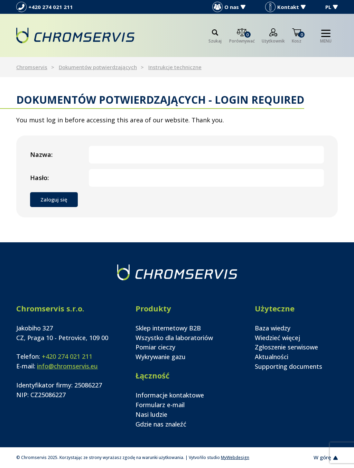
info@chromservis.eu (67, 366)
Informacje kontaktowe (170, 395)
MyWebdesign (235, 457)
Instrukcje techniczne (175, 67)
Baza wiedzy (272, 328)
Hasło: (39, 178)
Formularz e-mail (160, 405)
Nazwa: (41, 154)
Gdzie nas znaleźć (161, 424)
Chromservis (31, 67)
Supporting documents (288, 366)
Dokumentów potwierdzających (98, 67)
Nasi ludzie (151, 414)
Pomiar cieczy (155, 347)
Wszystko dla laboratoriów (174, 338)
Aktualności (271, 357)
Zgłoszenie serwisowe (286, 347)
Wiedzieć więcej (277, 338)
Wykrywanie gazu (161, 357)
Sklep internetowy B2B (168, 328)
